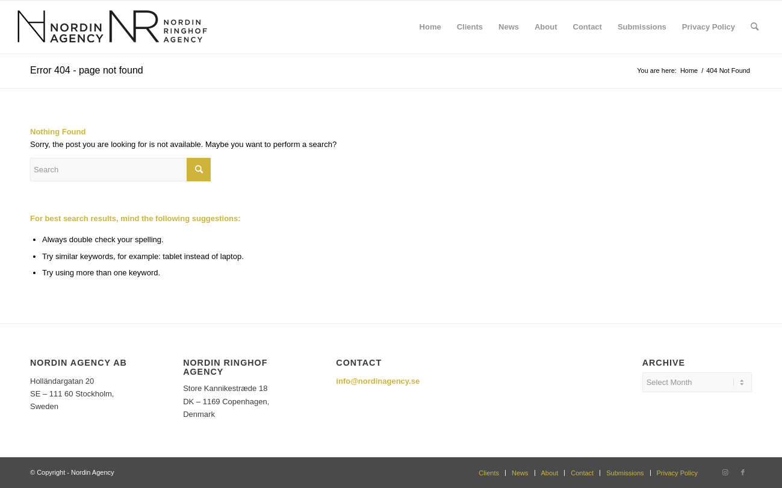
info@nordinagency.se (378, 381)
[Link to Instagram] (725, 472)
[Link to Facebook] (743, 472)
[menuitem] (430, 27)
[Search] (754, 27)
